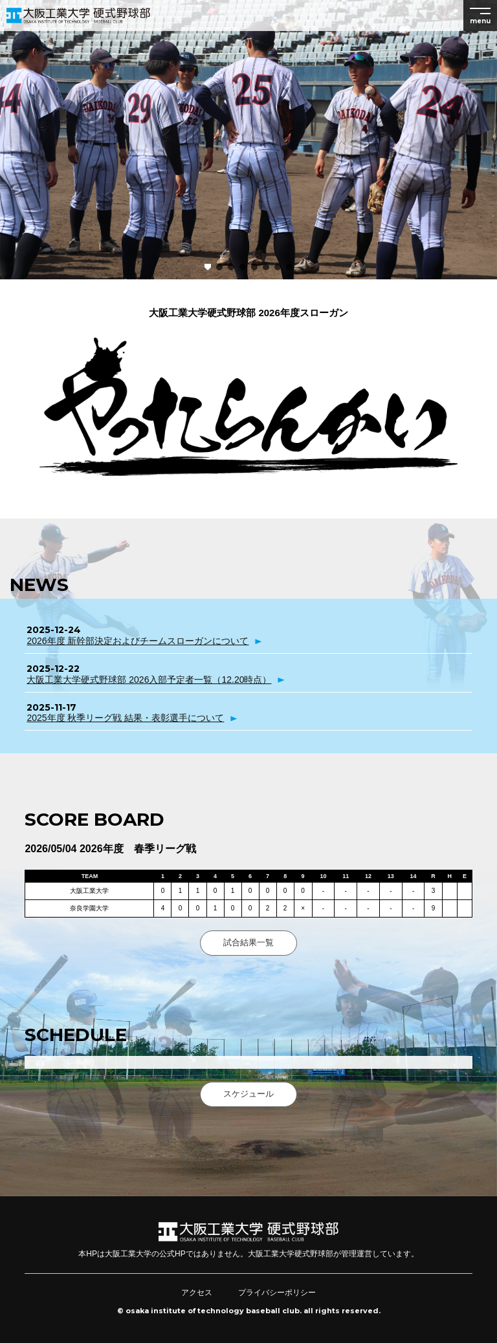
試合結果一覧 (248, 942)
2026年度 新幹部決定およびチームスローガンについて (137, 641)
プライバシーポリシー (277, 1292)
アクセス (196, 1292)
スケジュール (248, 1094)
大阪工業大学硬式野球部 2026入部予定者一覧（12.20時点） (149, 679)
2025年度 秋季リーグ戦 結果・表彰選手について (125, 718)
